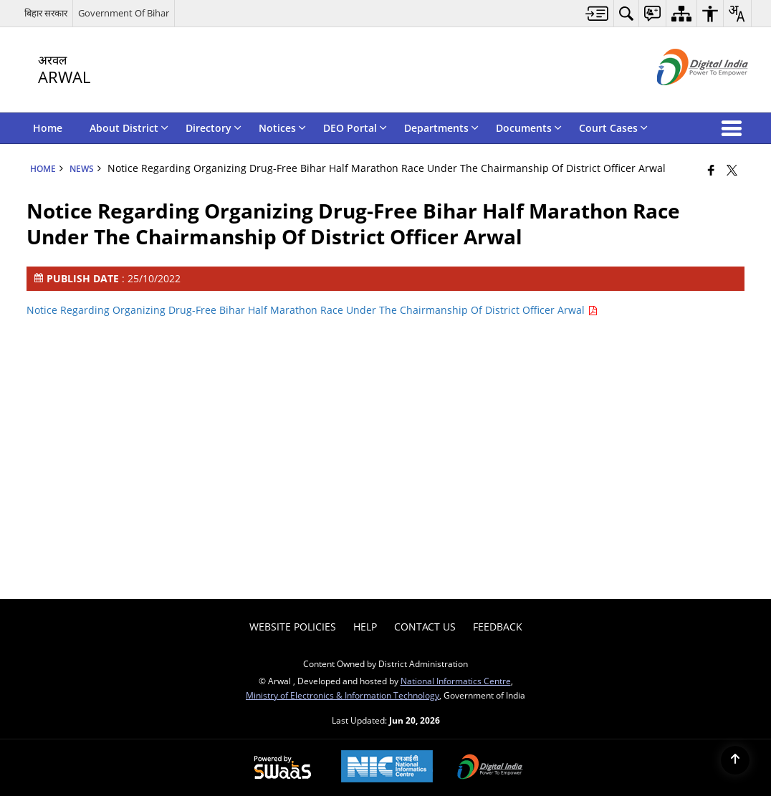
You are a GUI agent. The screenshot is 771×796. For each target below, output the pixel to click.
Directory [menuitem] (213, 128)
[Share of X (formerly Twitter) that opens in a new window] (732, 170)
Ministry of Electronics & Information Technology (342, 695)
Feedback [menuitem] (497, 626)
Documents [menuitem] (529, 128)
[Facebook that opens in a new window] (711, 170)
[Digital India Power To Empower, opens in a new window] (490, 768)
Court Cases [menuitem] (613, 128)
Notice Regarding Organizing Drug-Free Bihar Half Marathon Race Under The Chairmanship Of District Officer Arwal (312, 310)
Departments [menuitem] (441, 128)
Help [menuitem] (365, 626)
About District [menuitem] (129, 128)
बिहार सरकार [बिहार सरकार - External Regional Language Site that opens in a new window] (45, 12)
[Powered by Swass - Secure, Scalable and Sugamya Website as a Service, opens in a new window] (282, 768)
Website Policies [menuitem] (292, 626)
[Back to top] (735, 760)
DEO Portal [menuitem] (355, 128)
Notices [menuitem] (282, 128)
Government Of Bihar (123, 12)
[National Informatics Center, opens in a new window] (387, 767)
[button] (734, 128)
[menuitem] (597, 13)
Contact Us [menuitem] (425, 626)
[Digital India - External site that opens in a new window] (685, 97)
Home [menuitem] (47, 128)
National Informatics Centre (456, 680)
